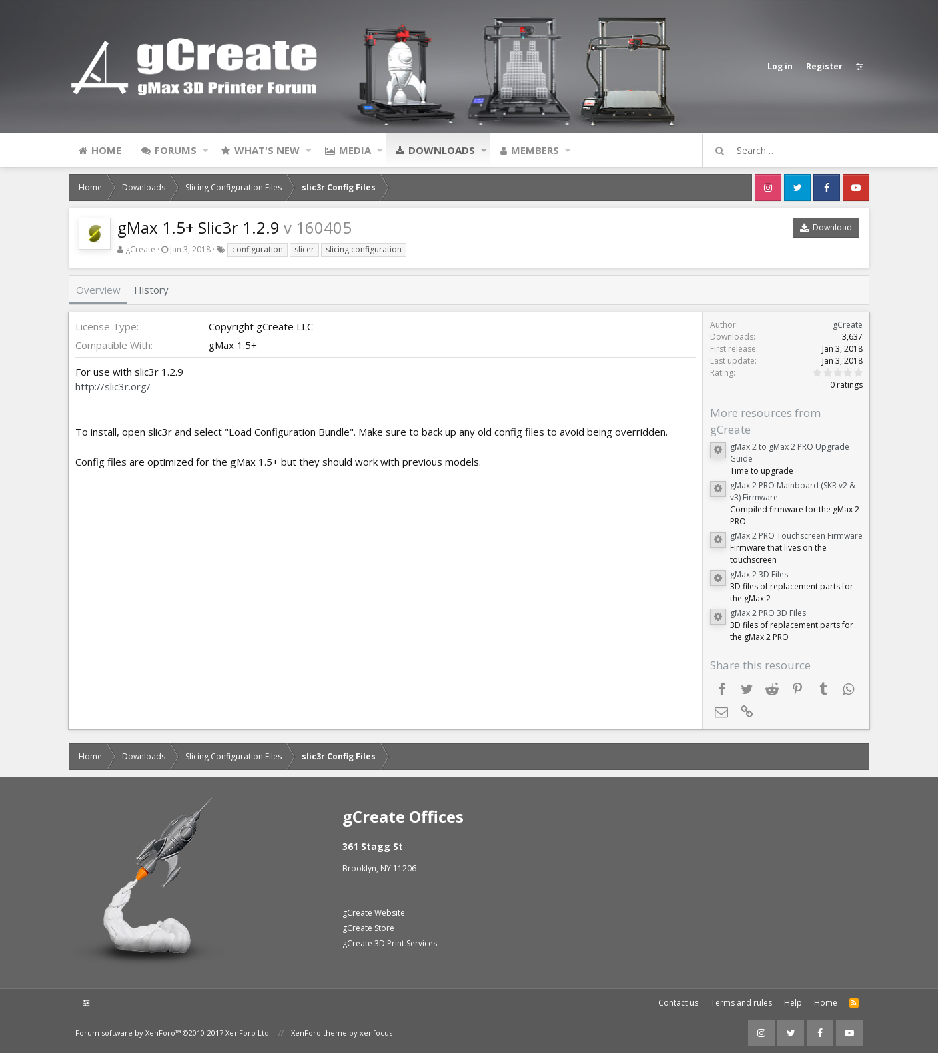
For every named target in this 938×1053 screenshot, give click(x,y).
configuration (257, 249)
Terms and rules (741, 1002)
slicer (304, 249)
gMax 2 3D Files (758, 574)
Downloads (441, 150)
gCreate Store (368, 928)
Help (793, 1002)
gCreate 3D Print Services (389, 943)
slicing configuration (364, 249)
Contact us (678, 1002)
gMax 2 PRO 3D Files (767, 613)
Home (106, 150)
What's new (267, 150)
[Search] (792, 150)
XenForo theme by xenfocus (341, 1033)
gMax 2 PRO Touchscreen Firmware (795, 535)
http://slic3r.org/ (113, 386)
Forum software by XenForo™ (173, 1033)
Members (535, 150)
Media (355, 150)
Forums (176, 150)
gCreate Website (373, 912)
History (151, 289)
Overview (98, 289)
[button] (205, 150)
